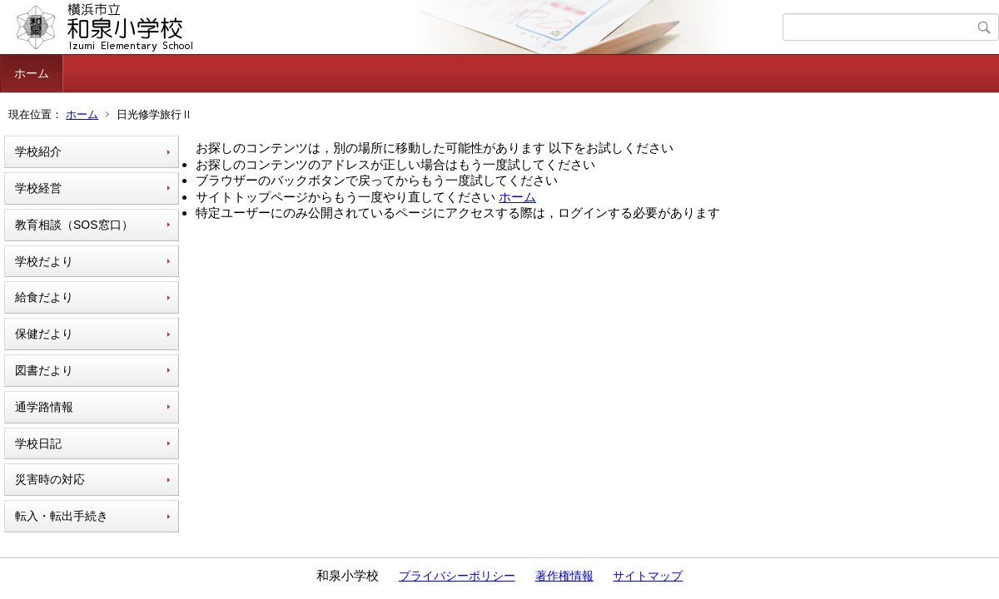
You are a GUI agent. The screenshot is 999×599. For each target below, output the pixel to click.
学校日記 (38, 443)
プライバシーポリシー (457, 575)
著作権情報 (564, 575)
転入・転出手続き (61, 515)
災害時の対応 (50, 479)
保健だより (44, 333)
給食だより (44, 297)
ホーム (31, 73)
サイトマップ (648, 575)
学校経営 (38, 188)
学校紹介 (38, 151)
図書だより (44, 370)
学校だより (44, 261)
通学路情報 (44, 406)
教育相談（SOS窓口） (74, 224)
